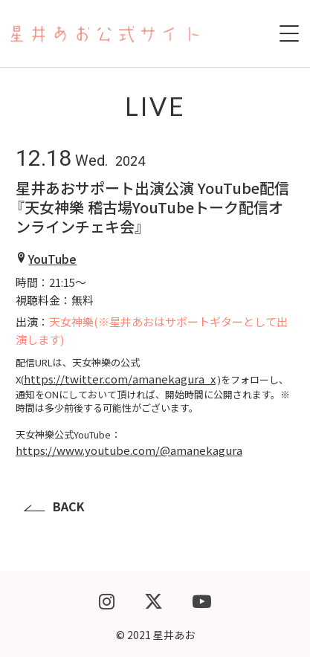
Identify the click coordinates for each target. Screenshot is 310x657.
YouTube (52, 259)
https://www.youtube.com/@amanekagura (129, 450)
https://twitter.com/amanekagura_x (120, 378)
